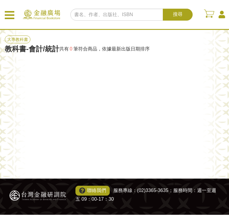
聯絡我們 (96, 190)
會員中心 (222, 14)
